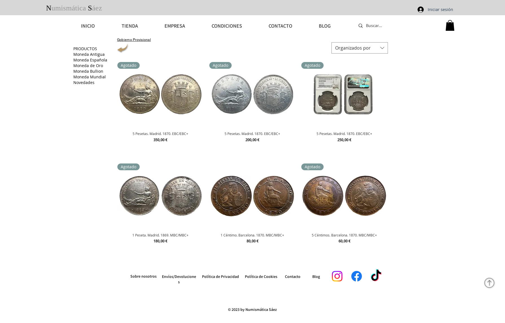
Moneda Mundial (89, 76)
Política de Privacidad (220, 276)
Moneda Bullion (88, 71)
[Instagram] (337, 276)
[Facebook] (357, 276)
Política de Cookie (260, 276)
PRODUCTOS (85, 48)
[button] (449, 25)
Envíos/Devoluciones (179, 279)
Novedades (84, 82)
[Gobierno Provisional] (134, 39)
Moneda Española (90, 60)
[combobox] (359, 48)
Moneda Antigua (89, 54)
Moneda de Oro (88, 65)
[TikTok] (376, 276)
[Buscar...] (398, 26)
